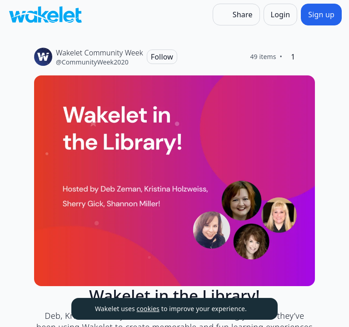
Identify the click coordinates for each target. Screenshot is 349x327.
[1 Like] (293, 57)
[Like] (307, 57)
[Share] (236, 14)
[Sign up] (321, 14)
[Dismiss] (259, 309)
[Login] (281, 14)
